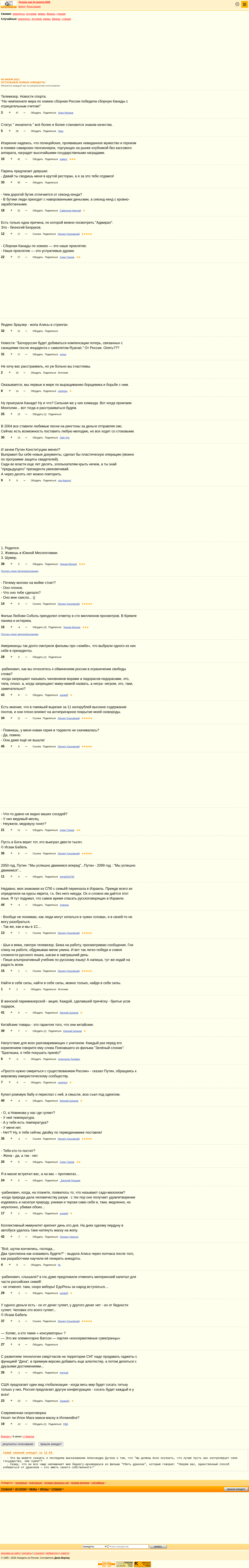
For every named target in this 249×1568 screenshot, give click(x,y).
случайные (97, 1482)
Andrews (64, 905)
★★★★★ (87, 234)
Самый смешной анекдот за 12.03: (28, 1452)
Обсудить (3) (39, 627)
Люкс (60, 131)
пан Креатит (64, 480)
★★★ (72, 159)
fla (59, 1265)
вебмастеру (52, 1553)
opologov (63, 391)
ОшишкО (64, 1401)
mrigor (63, 354)
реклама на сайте (10, 1553)
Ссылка (37, 234)
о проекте (39, 1553)
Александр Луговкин (69, 1059)
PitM (65, 1424)
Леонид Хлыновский (69, 234)
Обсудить (36, 112)
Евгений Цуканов (69, 1012)
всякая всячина (80, 1482)
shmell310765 (67, 876)
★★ (78, 257)
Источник (63, 372)
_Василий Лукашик (70, 1180)
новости (65, 1553)
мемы (41, 13)
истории (31, 13)
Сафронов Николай (70, 210)
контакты (27, 1553)
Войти (21, 6)
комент (63, 159)
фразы (51, 13)
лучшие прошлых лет (56, 1482)
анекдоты (19, 13)
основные (21, 1482)
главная (6, 1489)
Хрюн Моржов (65, 112)
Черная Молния (68, 564)
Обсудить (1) (39, 414)
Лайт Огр (64, 437)
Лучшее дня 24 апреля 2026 (34, 2)
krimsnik (64, 1372)
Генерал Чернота (69, 1237)
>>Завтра (28, 1436)
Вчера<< (6, 1436)
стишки (61, 13)
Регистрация (33, 6)
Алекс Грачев (67, 257)
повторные (35, 1482)
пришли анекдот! (236, 1489)
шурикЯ (64, 695)
